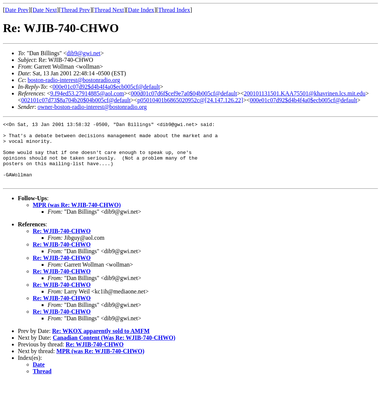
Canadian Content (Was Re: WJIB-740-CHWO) (114, 350)
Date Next (45, 10)
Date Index (141, 10)
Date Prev (17, 10)
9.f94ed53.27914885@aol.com (87, 93)
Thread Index (174, 10)
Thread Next (109, 10)
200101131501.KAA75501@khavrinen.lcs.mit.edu (304, 93)
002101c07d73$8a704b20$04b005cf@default (76, 100)
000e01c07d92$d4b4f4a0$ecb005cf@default (106, 87)
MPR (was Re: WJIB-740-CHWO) (77, 217)
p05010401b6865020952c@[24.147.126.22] (190, 100)
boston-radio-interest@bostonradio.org (74, 80)
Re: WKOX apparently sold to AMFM (101, 343)
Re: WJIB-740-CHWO (62, 243)
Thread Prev (75, 10)
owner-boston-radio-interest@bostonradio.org (92, 107)
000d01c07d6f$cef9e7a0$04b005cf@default (184, 93)
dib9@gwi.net (83, 53)
